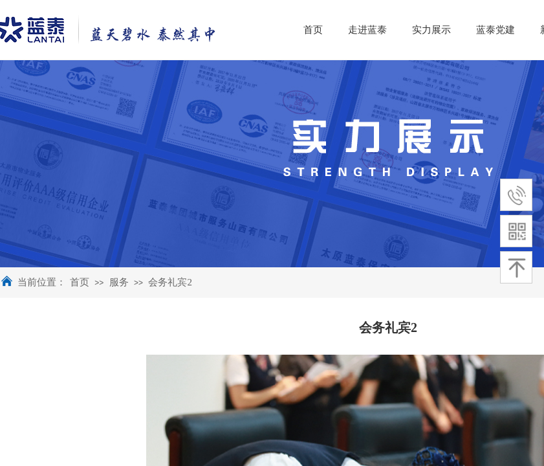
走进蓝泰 (415, 30)
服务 (119, 282)
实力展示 (479, 30)
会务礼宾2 (170, 282)
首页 (79, 282)
